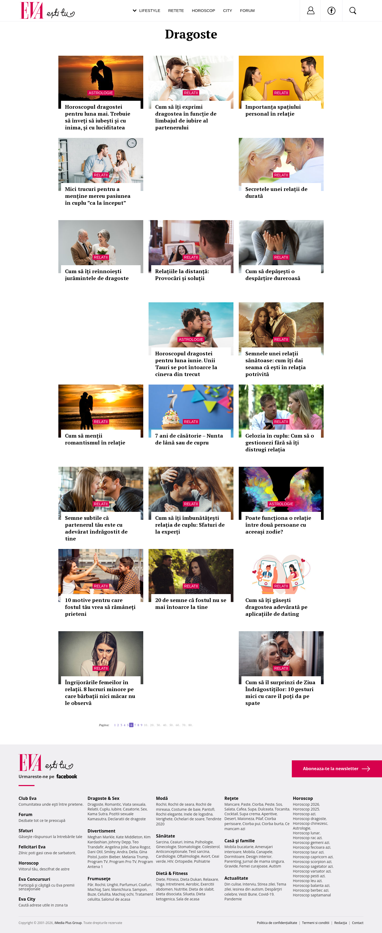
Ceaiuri (176, 841)
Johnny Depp (119, 841)
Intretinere (175, 884)
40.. (165, 725)
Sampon (139, 889)
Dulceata (265, 809)
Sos (279, 804)
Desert (230, 818)
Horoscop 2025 (306, 809)
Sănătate (165, 836)
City (227, 10)
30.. (159, 725)
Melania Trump (135, 856)
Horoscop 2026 (306, 804)
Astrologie (101, 93)
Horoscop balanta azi (311, 885)
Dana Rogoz (140, 846)
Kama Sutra (97, 813)
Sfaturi (26, 831)
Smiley (109, 851)
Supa (252, 809)
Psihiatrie (202, 861)
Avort (205, 856)
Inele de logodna (198, 814)
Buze (92, 894)
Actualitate (236, 878)
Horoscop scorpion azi (312, 861)
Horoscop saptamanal (312, 894)
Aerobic (192, 884)
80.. (190, 725)
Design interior (258, 856)
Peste (270, 804)
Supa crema (250, 813)
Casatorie (131, 809)
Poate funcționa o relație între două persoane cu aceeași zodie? (278, 524)
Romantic (113, 804)
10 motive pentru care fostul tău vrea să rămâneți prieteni (100, 606)
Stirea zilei (266, 884)
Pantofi (208, 809)
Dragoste (95, 804)
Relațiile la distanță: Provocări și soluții (182, 275)
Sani (106, 889)
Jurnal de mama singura (263, 861)
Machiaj (94, 889)
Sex (144, 809)
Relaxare (210, 879)
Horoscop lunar (306, 832)
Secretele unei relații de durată (276, 192)
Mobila (249, 851)
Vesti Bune (248, 894)
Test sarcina (199, 851)
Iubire (116, 809)
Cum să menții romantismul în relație (95, 439)
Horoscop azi (304, 813)
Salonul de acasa (115, 899)
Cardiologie (166, 856)
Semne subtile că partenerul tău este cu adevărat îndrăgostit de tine (96, 528)
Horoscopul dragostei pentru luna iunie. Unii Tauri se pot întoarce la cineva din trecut (186, 364)
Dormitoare (234, 856)
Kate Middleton (129, 836)
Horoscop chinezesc (310, 823)
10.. (146, 725)
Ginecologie (166, 846)
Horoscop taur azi (308, 851)
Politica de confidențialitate (277, 923)
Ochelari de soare (189, 818)
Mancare (232, 804)
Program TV (98, 861)
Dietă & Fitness (172, 873)
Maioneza (245, 818)
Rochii (100, 884)
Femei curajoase (253, 866)
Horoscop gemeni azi (311, 842)
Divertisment (101, 831)
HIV (170, 861)
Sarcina (162, 841)
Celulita (104, 894)
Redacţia (340, 923)
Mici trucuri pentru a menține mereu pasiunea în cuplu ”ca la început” (98, 195)
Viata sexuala (134, 804)
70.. (184, 725)
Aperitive (269, 813)
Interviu (249, 884)
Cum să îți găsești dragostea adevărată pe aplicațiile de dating (276, 606)
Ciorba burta (273, 823)
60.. (178, 725)
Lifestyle (149, 10)
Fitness (173, 879)
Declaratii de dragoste (127, 818)
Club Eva (28, 798)
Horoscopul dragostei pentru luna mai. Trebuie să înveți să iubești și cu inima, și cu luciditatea (97, 117)
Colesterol (211, 846)
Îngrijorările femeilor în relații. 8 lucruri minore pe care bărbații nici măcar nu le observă (100, 693)
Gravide (231, 866)
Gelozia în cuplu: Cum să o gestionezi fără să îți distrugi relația (279, 442)
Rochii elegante (169, 814)
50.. (171, 725)
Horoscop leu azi (307, 880)
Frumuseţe (99, 879)
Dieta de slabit (201, 889)
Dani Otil (95, 851)
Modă (162, 798)
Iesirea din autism (248, 889)
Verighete (164, 818)
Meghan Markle (101, 836)
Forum (247, 10)
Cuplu (105, 809)
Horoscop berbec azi (310, 890)
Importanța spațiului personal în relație (273, 110)
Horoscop (203, 10)
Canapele (264, 851)
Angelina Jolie (116, 846)
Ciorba (257, 804)
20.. (152, 725)
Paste (246, 804)
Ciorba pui (251, 823)
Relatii (191, 93)
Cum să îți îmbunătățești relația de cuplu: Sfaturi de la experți (190, 524)
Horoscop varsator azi (312, 871)
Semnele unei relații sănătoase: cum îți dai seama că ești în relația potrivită (275, 364)
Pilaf (259, 818)
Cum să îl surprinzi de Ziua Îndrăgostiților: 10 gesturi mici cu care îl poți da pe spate (280, 693)
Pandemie (233, 898)
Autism (275, 866)
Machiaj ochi (122, 894)
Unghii (112, 884)
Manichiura (121, 889)
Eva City (27, 899)
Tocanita (282, 809)
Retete (176, 10)
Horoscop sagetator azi (313, 866)
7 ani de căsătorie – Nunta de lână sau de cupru (189, 439)
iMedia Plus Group (68, 923)
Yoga (160, 884)
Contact (357, 923)
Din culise (232, 884)
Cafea (241, 809)
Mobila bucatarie (239, 846)
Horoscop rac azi (307, 837)
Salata (229, 809)
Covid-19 (266, 894)
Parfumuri (128, 884)
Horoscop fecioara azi (311, 847)
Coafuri (144, 884)
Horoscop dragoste (309, 818)
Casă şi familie (239, 841)
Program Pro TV (123, 861)
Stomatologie (189, 846)
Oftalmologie (188, 856)
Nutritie (180, 889)
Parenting (232, 861)
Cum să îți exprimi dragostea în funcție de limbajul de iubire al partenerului (185, 117)
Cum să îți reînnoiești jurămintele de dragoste (97, 275)
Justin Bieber (109, 856)
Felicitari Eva (32, 847)
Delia (133, 851)
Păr (90, 884)
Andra (122, 851)
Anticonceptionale (171, 851)
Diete (160, 879)
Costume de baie (186, 809)
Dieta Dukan (190, 879)
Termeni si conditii (315, 923)
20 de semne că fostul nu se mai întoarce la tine (190, 603)
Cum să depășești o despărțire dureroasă (272, 275)
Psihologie (204, 841)
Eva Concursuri (34, 879)
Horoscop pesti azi (309, 875)
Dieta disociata (168, 893)
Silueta (189, 893)
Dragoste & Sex (103, 798)
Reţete (231, 798)
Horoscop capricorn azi (313, 856)
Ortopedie (183, 861)
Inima (189, 841)
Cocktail (231, 813)
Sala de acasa (187, 898)
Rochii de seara (181, 804)
